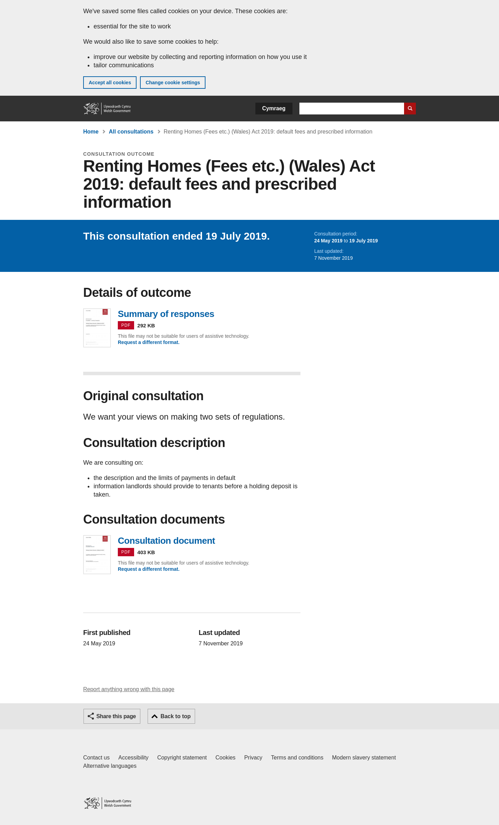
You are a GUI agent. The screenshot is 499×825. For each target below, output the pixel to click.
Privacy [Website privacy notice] (253, 757)
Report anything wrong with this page (128, 689)
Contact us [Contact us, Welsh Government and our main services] (96, 757)
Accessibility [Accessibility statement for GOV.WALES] (133, 757)
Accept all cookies (110, 82)
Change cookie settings (173, 82)
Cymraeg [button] (274, 108)
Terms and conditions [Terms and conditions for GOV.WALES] (297, 757)
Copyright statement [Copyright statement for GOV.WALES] (182, 757)
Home (90, 132)
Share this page (116, 716)
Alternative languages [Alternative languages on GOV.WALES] (110, 766)
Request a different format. (149, 342)
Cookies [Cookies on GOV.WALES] (226, 757)
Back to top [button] (175, 716)
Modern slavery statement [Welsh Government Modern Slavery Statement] (364, 757)
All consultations (131, 132)
